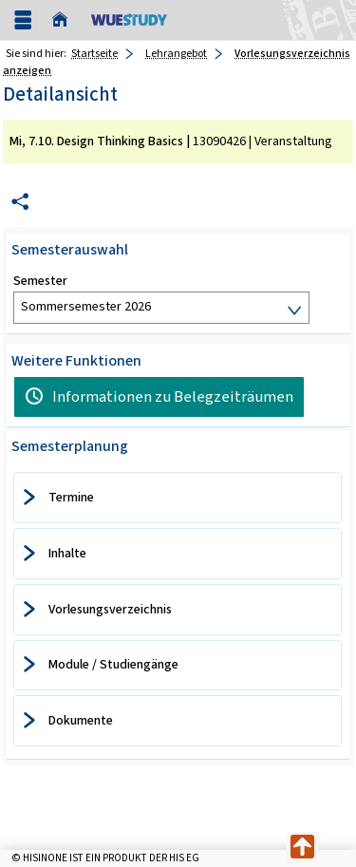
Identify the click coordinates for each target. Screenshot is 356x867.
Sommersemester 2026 (86, 306)
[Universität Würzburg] (129, 19)
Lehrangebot (176, 53)
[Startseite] (65, 20)
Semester (40, 281)
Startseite (94, 53)
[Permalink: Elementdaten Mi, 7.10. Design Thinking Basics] (20, 201)
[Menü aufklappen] (22, 20)
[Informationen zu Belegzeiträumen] (159, 397)
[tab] (177, 497)
